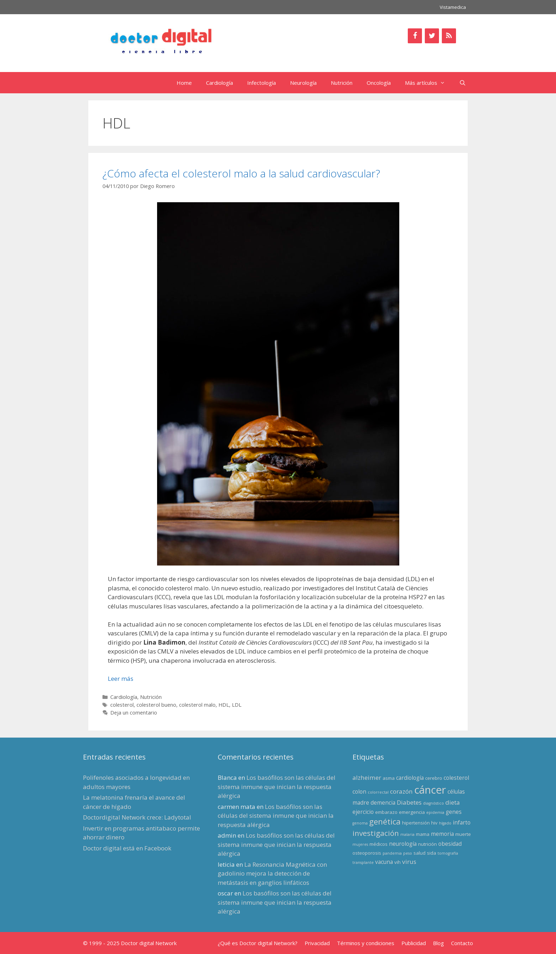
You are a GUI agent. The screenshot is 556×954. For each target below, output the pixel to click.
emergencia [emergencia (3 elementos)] (412, 812)
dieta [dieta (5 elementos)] (452, 802)
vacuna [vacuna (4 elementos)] (384, 862)
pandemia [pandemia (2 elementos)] (392, 853)
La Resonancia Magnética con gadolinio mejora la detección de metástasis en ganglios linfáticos (272, 873)
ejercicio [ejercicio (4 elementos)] (363, 812)
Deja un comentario (133, 712)
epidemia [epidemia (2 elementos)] (435, 812)
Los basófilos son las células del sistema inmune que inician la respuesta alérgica (276, 786)
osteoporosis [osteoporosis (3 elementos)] (366, 853)
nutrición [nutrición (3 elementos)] (427, 844)
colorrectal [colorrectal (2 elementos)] (378, 792)
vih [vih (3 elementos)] (397, 862)
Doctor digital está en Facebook (127, 848)
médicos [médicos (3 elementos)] (378, 844)
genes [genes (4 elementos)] (454, 812)
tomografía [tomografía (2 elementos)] (448, 853)
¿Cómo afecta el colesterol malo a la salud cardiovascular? (241, 173)
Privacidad (317, 943)
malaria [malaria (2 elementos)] (407, 834)
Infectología (261, 82)
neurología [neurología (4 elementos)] (403, 844)
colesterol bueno (156, 704)
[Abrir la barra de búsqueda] (462, 82)
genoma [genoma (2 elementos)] (360, 823)
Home (184, 82)
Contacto (462, 943)
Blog (438, 943)
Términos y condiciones (365, 943)
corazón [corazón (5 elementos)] (401, 791)
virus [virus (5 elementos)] (409, 862)
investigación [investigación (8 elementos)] (375, 833)
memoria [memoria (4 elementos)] (442, 834)
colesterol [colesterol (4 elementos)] (456, 778)
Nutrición (341, 82)
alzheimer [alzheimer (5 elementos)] (366, 777)
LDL (236, 704)
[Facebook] (415, 35)
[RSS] (449, 35)
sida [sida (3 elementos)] (431, 853)
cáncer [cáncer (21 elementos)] (430, 790)
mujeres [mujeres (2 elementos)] (360, 844)
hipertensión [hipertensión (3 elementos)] (416, 823)
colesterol (122, 704)
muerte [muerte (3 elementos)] (463, 834)
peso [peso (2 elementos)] (407, 853)
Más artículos (428, 82)
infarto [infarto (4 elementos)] (462, 822)
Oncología (379, 82)
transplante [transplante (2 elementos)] (363, 862)
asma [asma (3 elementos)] (389, 778)
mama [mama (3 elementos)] (422, 834)
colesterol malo (197, 704)
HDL (223, 704)
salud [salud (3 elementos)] (419, 853)
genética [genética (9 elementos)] (385, 821)
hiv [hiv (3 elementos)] (434, 823)
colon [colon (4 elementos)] (359, 791)
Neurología (303, 82)
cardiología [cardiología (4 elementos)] (410, 778)
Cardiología (219, 82)
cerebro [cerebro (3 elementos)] (433, 778)
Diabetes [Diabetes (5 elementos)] (409, 802)
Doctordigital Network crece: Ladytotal (137, 817)
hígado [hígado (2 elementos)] (445, 823)
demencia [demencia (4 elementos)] (383, 802)
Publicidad (413, 943)
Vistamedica (453, 7)
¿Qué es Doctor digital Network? (258, 943)
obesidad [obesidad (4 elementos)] (450, 844)
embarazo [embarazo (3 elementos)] (386, 812)
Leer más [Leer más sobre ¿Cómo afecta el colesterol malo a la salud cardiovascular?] (120, 678)
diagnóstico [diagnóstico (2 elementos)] (433, 803)
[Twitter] (432, 35)
